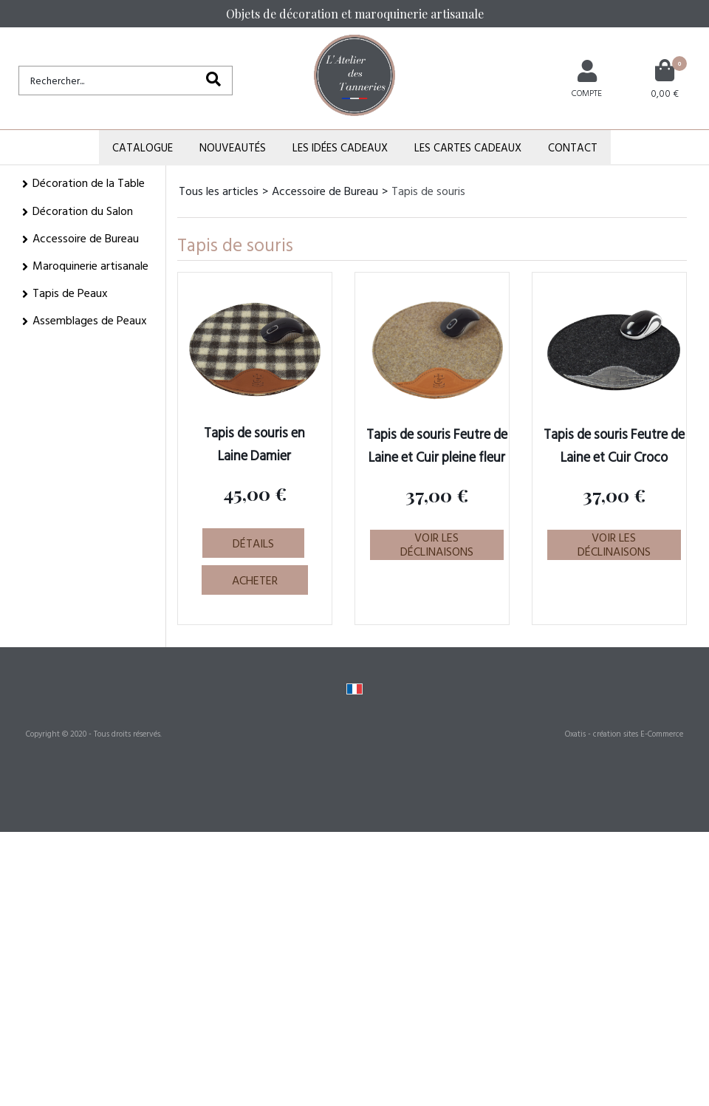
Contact (572, 147)
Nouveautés (232, 147)
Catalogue (142, 147)
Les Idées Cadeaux (340, 147)
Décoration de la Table (88, 182)
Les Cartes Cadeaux (467, 147)
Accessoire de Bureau (85, 238)
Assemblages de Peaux (89, 320)
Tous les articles (218, 190)
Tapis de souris (428, 190)
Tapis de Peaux (70, 292)
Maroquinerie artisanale (90, 265)
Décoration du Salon (82, 210)
